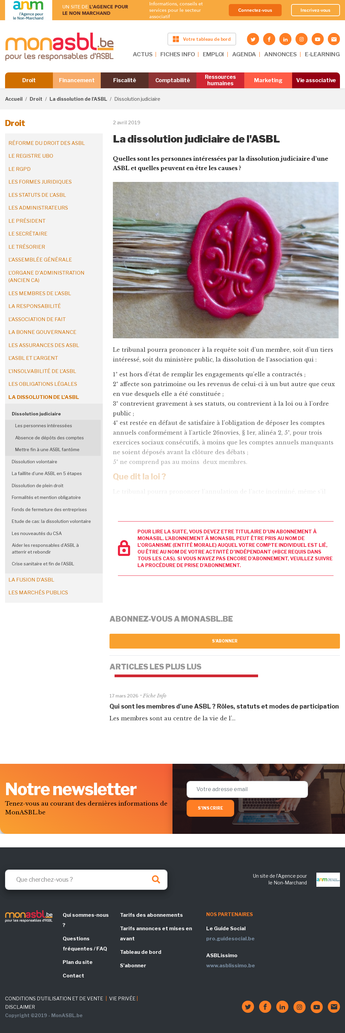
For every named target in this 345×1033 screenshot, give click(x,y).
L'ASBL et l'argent (33, 358)
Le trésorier (26, 247)
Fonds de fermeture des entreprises (49, 509)
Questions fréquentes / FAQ (85, 944)
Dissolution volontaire (34, 461)
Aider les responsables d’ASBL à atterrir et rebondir (45, 548)
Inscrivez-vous (316, 10)
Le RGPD (19, 169)
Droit (29, 80)
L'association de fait (37, 319)
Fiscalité (124, 80)
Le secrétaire (28, 234)
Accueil (14, 99)
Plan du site (78, 962)
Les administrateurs (38, 208)
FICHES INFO (177, 54)
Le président (26, 221)
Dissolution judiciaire (36, 413)
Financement (76, 80)
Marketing (268, 80)
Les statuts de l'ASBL (37, 195)
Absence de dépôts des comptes (49, 437)
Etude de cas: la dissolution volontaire (51, 521)
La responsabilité (34, 306)
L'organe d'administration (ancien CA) (46, 277)
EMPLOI (213, 54)
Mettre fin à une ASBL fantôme (47, 449)
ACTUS (142, 54)
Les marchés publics (38, 593)
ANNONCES (280, 54)
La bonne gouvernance (42, 332)
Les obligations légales (42, 384)
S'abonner (225, 641)
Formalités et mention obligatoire (46, 497)
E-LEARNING (322, 54)
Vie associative (316, 80)
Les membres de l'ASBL (39, 293)
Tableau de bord (140, 952)
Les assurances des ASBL (43, 345)
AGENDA (244, 54)
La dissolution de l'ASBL (78, 99)
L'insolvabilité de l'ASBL (42, 371)
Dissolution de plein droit (37, 485)
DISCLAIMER (20, 1007)
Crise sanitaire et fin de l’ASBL (43, 563)
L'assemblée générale (40, 260)
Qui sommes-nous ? (86, 920)
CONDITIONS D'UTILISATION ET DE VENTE (54, 998)
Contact (73, 976)
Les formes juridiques (40, 182)
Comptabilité (172, 80)
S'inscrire (210, 808)
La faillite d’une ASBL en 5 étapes (47, 473)
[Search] (86, 880)
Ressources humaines (220, 80)
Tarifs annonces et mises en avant (156, 934)
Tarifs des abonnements (151, 915)
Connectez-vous (255, 10)
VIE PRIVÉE (122, 998)
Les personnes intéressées (43, 425)
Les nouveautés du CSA (37, 533)
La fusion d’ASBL (31, 580)
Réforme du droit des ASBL (46, 143)
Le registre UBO (30, 156)
